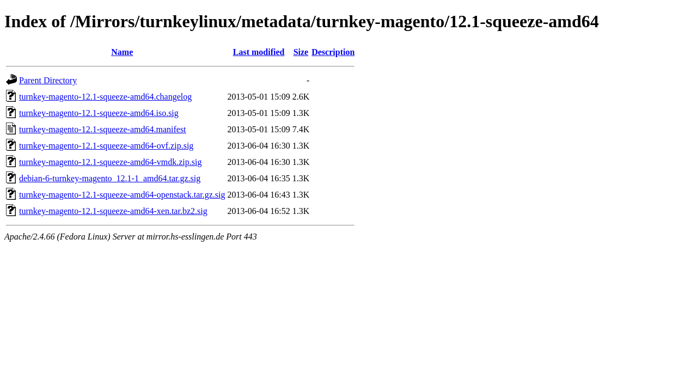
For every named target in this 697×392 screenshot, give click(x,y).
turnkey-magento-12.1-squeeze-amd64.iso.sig (99, 113)
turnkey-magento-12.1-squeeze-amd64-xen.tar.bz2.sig (113, 211)
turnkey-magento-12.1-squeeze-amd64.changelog (105, 96)
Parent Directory (48, 80)
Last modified (259, 52)
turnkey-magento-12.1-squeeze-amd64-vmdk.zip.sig (110, 162)
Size (301, 52)
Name (122, 52)
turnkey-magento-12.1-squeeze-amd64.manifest (102, 129)
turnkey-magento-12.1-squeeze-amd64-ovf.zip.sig (106, 145)
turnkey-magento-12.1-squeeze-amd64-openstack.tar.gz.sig (122, 194)
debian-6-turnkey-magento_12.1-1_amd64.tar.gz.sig (109, 178)
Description (332, 52)
